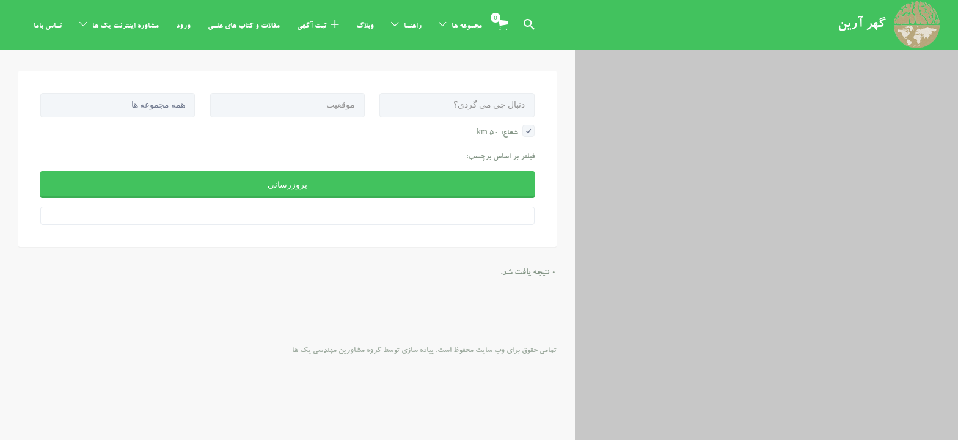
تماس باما (48, 26)
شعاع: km (506, 83)
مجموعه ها (467, 26)
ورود (183, 26)
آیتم (498, 18)
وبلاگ (365, 26)
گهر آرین (862, 25)
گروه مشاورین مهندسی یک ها (336, 301)
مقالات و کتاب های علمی (244, 26)
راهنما (413, 26)
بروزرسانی (287, 135)
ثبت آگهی (312, 26)
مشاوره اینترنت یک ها (125, 26)
